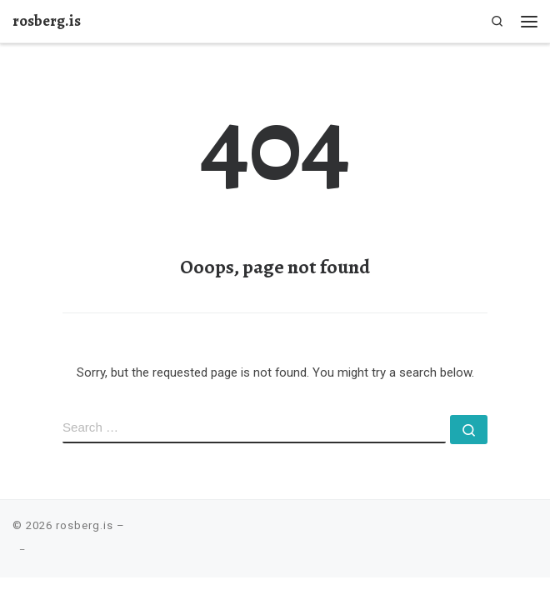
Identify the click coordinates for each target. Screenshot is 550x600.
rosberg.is (84, 525)
